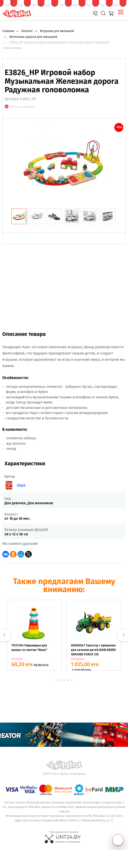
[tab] (19, 216)
